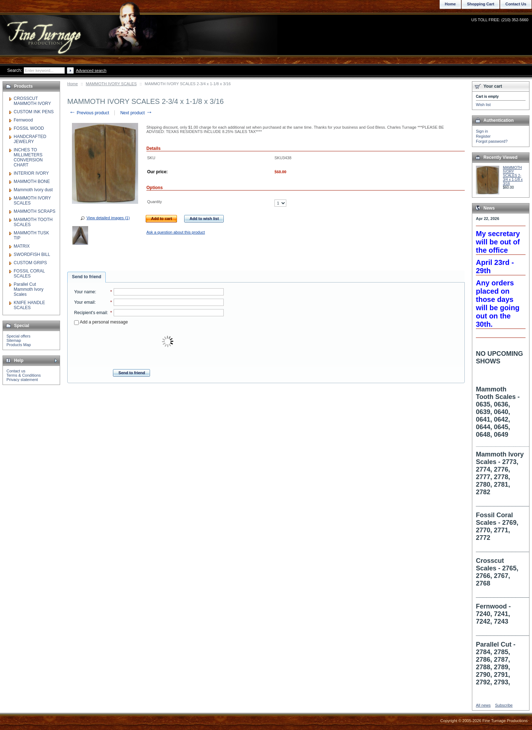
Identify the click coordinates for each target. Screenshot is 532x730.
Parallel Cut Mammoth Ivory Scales (29, 289)
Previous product (89, 112)
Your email (84, 302)
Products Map (18, 345)
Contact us (16, 371)
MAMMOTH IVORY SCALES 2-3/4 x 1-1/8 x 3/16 (513, 175)
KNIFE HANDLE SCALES (29, 305)
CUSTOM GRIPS (30, 262)
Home (72, 84)
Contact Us (515, 4)
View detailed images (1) (107, 218)
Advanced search (91, 70)
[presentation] (168, 342)
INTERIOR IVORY (31, 173)
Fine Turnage (44, 30)
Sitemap (13, 340)
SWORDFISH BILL (32, 254)
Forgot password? (492, 141)
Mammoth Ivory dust (33, 189)
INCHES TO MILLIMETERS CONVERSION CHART (28, 157)
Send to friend (86, 276)
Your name (84, 291)
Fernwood (23, 120)
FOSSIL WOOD (29, 128)
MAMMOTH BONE (32, 181)
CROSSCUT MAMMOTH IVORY (32, 101)
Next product (136, 112)
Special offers (18, 336)
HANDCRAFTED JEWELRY (30, 139)
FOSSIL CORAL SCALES (29, 273)
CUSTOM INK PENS (34, 111)
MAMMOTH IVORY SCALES (111, 84)
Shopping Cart (480, 4)
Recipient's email (90, 312)
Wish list (483, 104)
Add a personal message (101, 322)
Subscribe (504, 705)
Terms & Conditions (23, 375)
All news (483, 705)
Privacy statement (22, 379)
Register (483, 136)
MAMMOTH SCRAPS (34, 211)
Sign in (482, 131)
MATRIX (21, 246)
